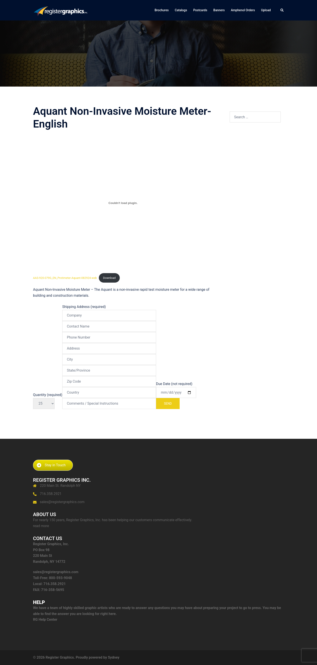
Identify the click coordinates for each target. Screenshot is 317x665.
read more (41, 526)
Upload (266, 10)
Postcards (200, 10)
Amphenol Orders (243, 10)
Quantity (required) (47, 399)
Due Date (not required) (176, 395)
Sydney (113, 657)
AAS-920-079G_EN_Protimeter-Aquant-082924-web (65, 278)
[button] (282, 10)
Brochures (162, 10)
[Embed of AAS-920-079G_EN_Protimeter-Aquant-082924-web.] (123, 203)
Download (109, 278)
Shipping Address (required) (109, 355)
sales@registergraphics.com (62, 502)
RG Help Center (45, 619)
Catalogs (181, 10)
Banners (219, 10)
